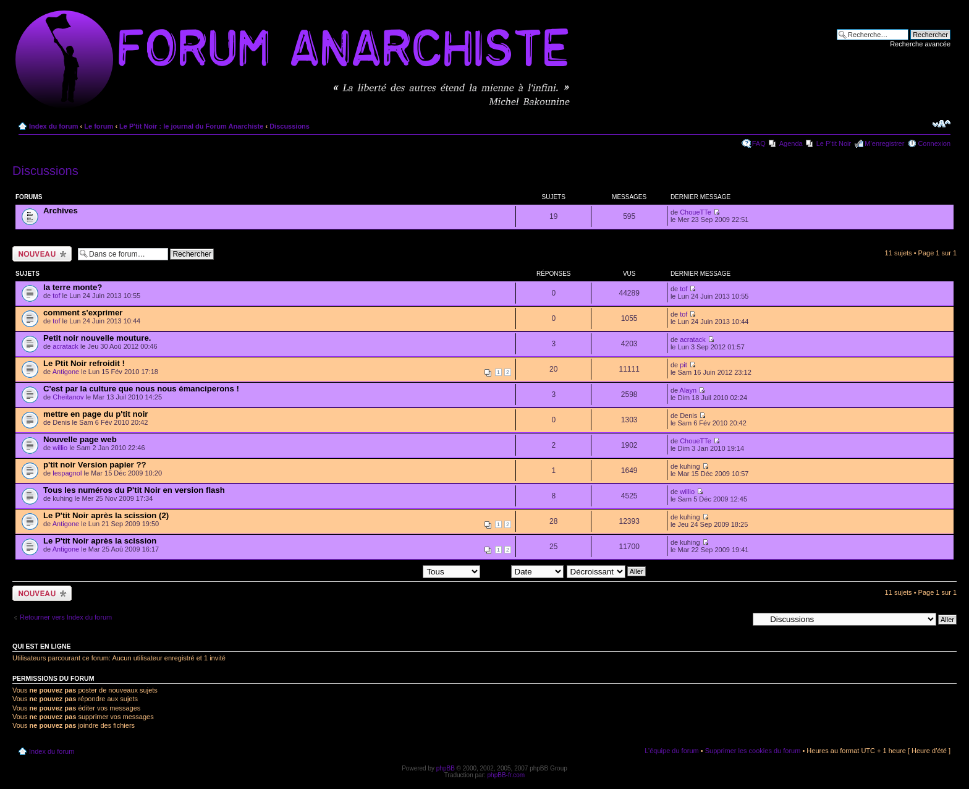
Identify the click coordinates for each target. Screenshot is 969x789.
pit (683, 365)
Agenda (791, 143)
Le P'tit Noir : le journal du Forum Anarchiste (191, 126)
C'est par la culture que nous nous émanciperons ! (141, 388)
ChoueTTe (695, 212)
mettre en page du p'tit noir (95, 414)
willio (60, 447)
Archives (60, 210)
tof (56, 295)
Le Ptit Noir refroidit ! (84, 363)
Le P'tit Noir (834, 143)
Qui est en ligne (41, 646)
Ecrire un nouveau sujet (42, 254)
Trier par (523, 570)
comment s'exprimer (82, 312)
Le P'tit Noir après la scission (99, 540)
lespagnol (67, 473)
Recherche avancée (920, 44)
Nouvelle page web (80, 439)
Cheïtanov (68, 397)
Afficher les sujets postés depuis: (401, 570)
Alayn (688, 390)
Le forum (98, 126)
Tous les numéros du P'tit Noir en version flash (134, 490)
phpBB (445, 768)
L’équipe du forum (671, 750)
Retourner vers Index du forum (66, 617)
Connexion (934, 143)
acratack (65, 346)
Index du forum (53, 126)
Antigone (66, 371)
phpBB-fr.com (506, 775)
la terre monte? (72, 287)
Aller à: (737, 619)
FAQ (759, 143)
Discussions (289, 126)
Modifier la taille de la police (941, 123)
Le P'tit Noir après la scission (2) (106, 515)
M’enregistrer (884, 143)
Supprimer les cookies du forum (753, 750)
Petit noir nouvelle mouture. (97, 338)
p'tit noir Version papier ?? (94, 464)
